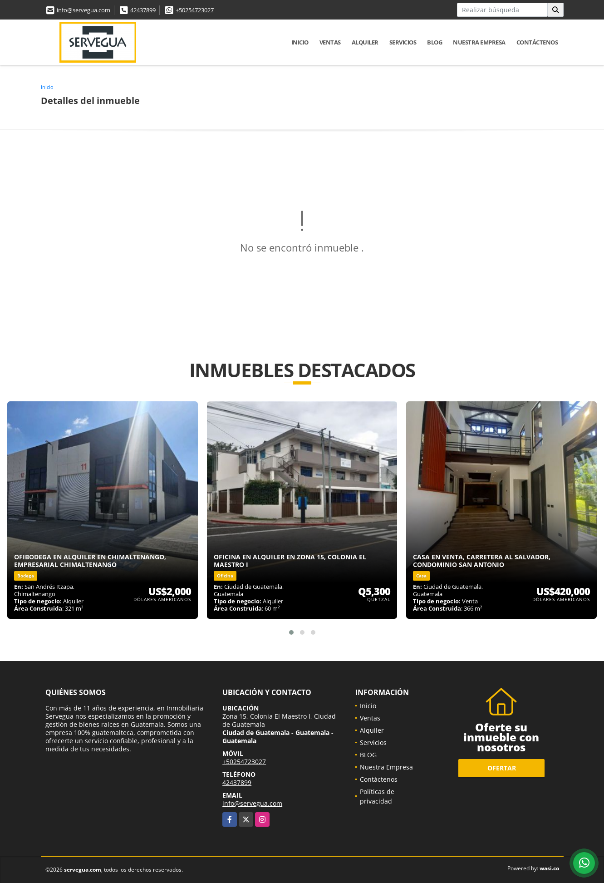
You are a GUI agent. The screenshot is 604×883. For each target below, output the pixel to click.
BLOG (434, 42)
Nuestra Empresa (479, 42)
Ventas (330, 42)
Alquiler (365, 42)
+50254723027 (195, 10)
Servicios (403, 42)
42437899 (143, 10)
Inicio (300, 42)
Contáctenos (537, 42)
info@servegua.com (83, 10)
